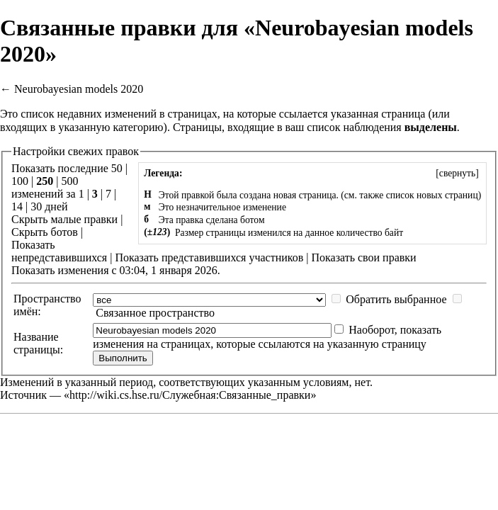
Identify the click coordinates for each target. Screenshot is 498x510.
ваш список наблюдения (343, 127)
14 (17, 206)
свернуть (457, 173)
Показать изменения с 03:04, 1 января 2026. (115, 270)
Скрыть (29, 219)
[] (457, 173)
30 (36, 206)
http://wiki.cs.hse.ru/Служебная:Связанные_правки (189, 395)
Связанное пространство (155, 313)
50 (117, 168)
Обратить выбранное (396, 299)
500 (69, 181)
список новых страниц (432, 195)
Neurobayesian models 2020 (78, 89)
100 (19, 181)
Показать (33, 245)
